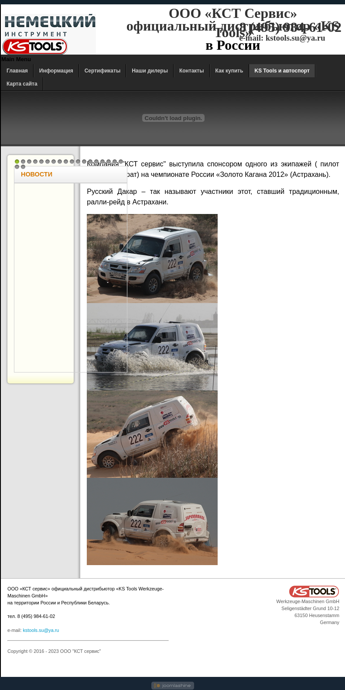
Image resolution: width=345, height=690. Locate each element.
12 (84, 161)
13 (90, 161)
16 (108, 161)
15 (102, 161)
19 (17, 166)
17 (114, 161)
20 (23, 166)
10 (72, 161)
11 (78, 161)
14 (96, 161)
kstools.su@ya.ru (41, 630)
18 (120, 161)
